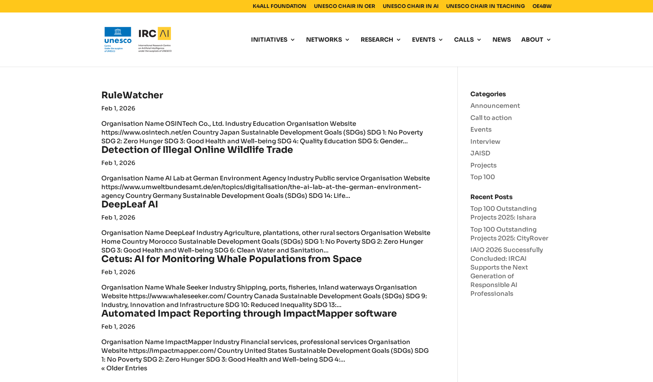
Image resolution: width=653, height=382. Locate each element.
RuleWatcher (132, 95)
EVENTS (423, 40)
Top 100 (482, 177)
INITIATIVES (269, 40)
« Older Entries (124, 368)
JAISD (480, 153)
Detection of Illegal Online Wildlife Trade (197, 149)
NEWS (501, 40)
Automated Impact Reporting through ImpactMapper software (249, 313)
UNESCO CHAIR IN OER (344, 6)
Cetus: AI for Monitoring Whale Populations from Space (231, 259)
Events (481, 129)
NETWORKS (324, 40)
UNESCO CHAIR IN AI (411, 6)
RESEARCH (377, 40)
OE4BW (542, 6)
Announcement (495, 106)
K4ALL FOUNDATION (279, 6)
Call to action (491, 118)
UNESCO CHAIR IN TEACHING (485, 6)
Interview (485, 141)
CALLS (464, 40)
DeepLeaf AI (129, 204)
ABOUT (532, 40)
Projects (483, 165)
